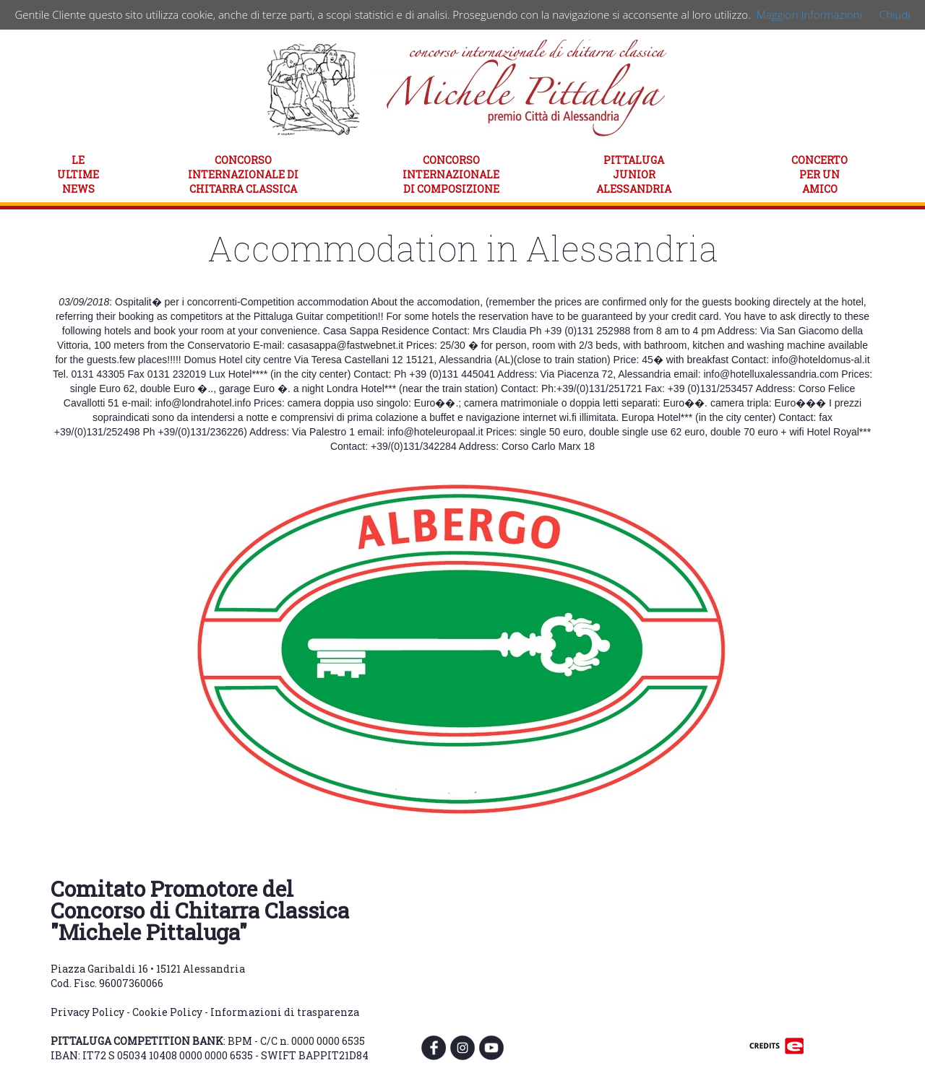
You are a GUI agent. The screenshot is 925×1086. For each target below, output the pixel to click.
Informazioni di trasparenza (284, 1012)
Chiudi (895, 14)
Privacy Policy (87, 1012)
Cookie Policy (167, 1012)
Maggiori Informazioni (809, 14)
